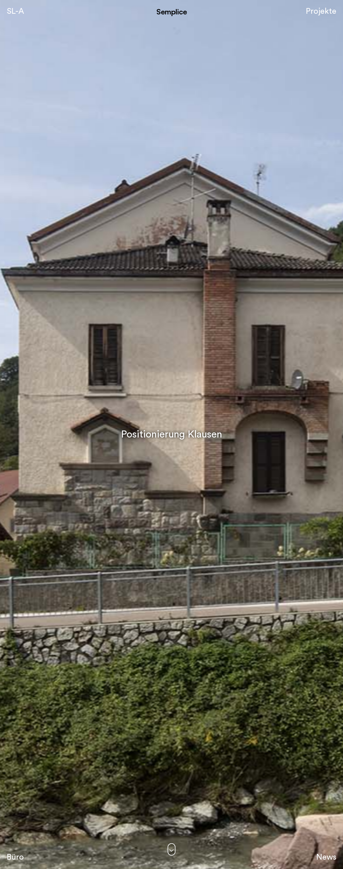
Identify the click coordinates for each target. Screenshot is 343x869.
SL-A (15, 11)
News (326, 857)
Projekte (321, 11)
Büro (15, 857)
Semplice (171, 11)
